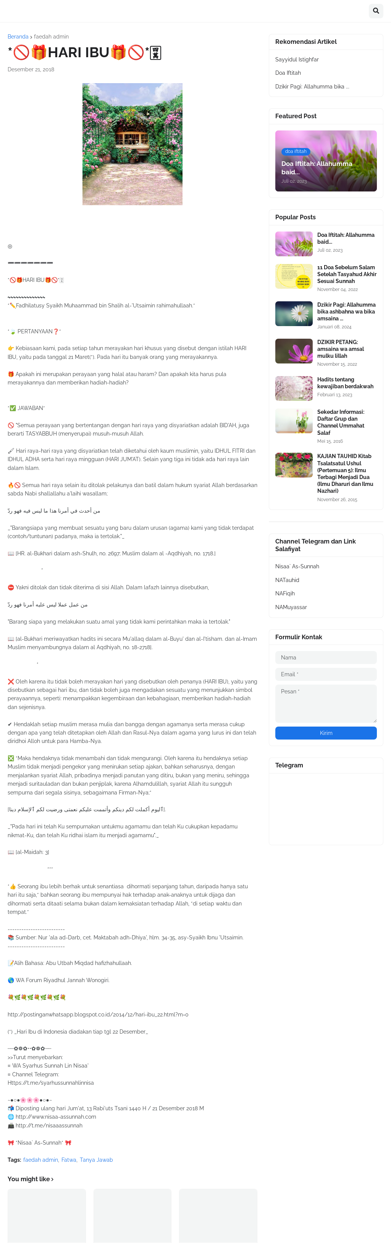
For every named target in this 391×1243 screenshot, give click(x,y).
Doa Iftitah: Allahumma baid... (346, 238)
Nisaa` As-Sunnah (297, 566)
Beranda (18, 36)
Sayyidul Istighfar (297, 59)
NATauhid (287, 580)
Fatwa (68, 1160)
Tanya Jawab (96, 1160)
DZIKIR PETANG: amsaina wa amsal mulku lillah (340, 349)
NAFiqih (285, 593)
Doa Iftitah (288, 73)
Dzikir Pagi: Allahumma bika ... (312, 87)
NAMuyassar (291, 607)
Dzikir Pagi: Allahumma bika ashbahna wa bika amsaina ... (346, 312)
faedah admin (51, 36)
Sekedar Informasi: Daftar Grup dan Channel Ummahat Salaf (340, 422)
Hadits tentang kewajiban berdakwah (345, 382)
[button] (376, 11)
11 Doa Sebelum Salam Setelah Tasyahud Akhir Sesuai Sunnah (346, 274)
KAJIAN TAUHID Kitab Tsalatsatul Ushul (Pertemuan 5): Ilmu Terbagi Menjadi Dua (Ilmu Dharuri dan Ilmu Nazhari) (345, 473)
